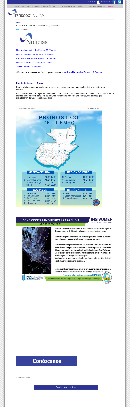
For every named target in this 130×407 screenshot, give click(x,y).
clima (18, 22)
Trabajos (111, 6)
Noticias (37, 6)
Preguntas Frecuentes (96, 6)
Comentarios (22, 29)
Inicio (17, 6)
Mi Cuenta (92, 2)
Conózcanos (26, 6)
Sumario (56, 6)
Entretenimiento (68, 6)
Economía (47, 6)
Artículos (81, 6)
